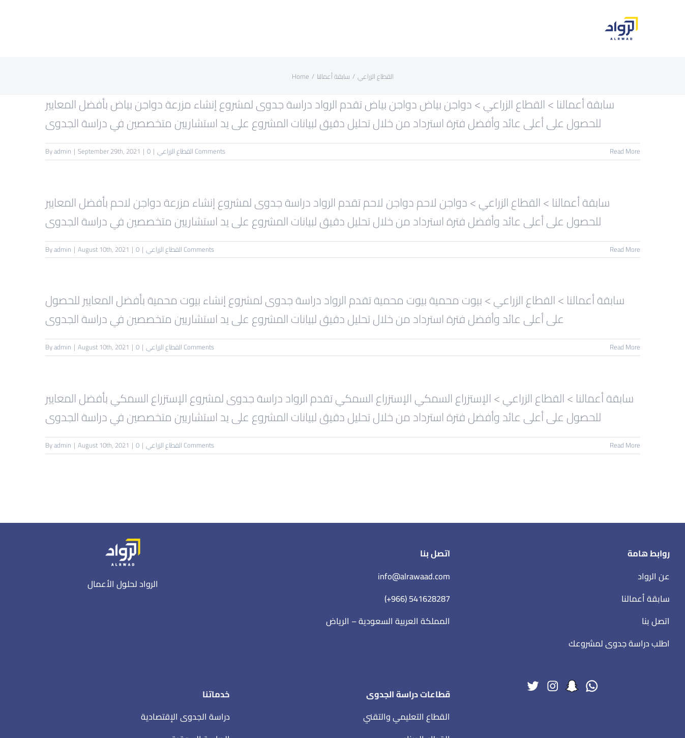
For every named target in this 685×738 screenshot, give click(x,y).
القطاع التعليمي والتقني (406, 716)
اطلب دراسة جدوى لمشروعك (619, 643)
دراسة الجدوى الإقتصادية (185, 716)
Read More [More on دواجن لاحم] (625, 249)
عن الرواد (654, 576)
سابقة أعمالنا (645, 598)
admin (62, 151)
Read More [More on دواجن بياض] (625, 151)
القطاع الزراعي (175, 151)
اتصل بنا (656, 621)
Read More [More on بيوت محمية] (625, 347)
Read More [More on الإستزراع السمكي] (625, 445)
